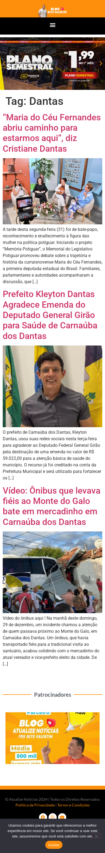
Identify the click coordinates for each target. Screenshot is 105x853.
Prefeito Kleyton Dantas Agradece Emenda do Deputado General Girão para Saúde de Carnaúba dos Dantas (50, 315)
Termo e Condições (73, 805)
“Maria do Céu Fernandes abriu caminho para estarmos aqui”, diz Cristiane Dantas (52, 133)
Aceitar (53, 845)
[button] (52, 24)
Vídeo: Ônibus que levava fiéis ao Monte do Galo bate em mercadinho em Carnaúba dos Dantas (51, 506)
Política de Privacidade (35, 805)
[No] (96, 835)
